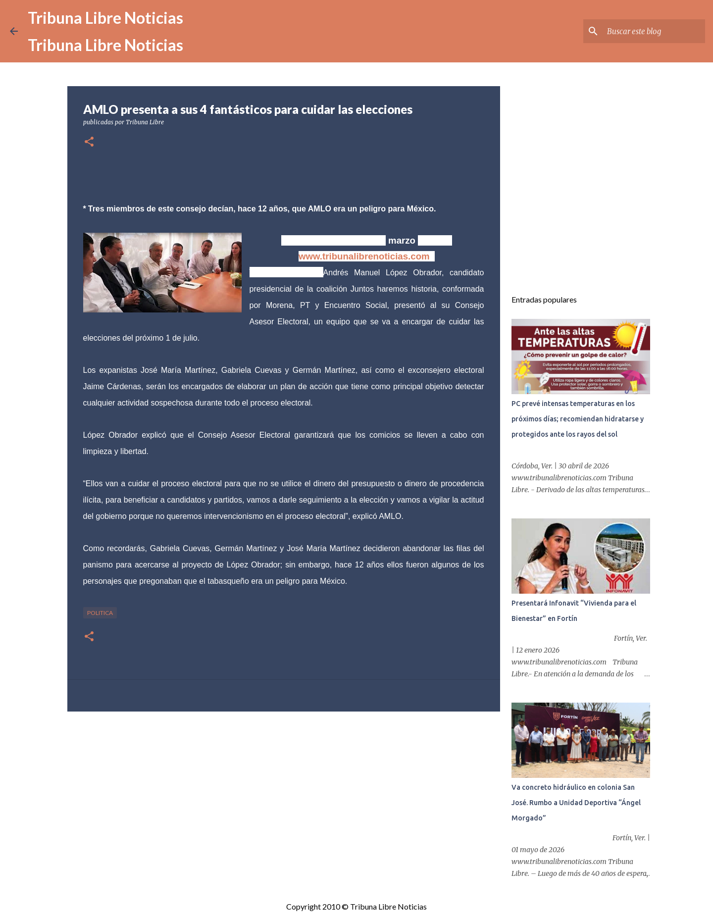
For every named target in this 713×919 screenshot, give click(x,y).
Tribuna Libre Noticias (105, 17)
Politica (100, 612)
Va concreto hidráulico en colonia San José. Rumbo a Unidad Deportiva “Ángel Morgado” (576, 802)
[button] (89, 142)
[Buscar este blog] (653, 31)
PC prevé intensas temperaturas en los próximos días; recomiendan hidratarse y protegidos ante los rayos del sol (577, 419)
